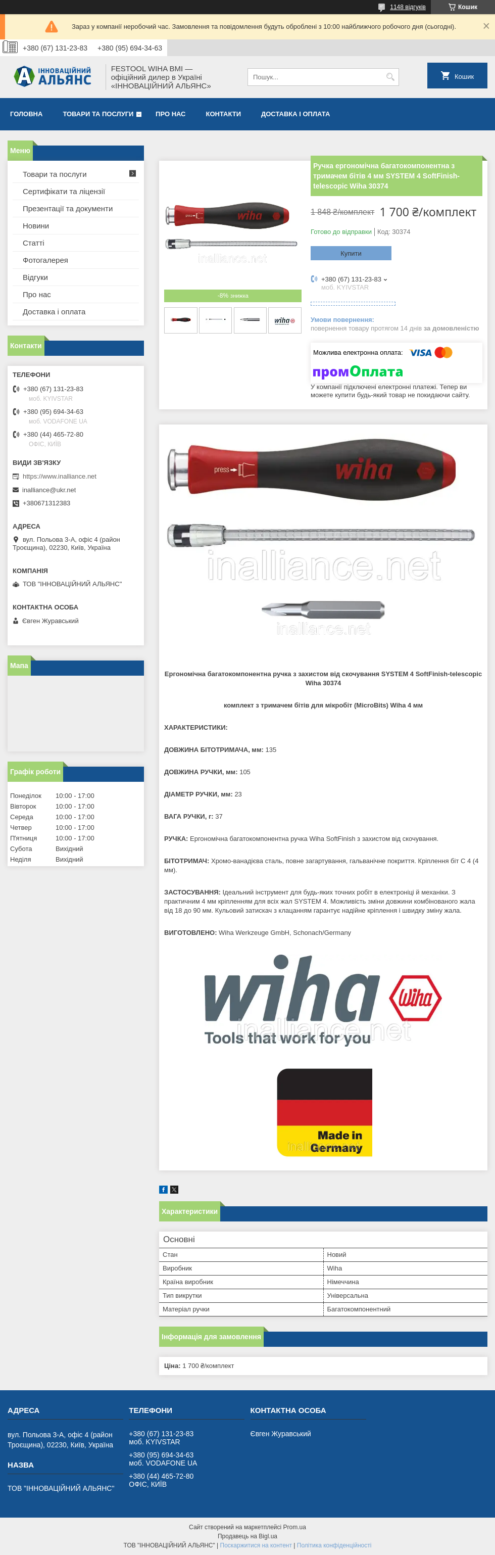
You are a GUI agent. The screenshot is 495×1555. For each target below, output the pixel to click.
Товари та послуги (98, 114)
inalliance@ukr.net (49, 490)
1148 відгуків (408, 7)
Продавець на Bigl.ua (247, 1536)
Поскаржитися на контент (256, 1545)
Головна (26, 114)
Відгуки (35, 277)
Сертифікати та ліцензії (64, 191)
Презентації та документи (68, 208)
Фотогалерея (45, 260)
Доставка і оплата (295, 114)
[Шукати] (390, 77)
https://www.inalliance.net (59, 476)
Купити (351, 253)
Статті (33, 243)
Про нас (170, 114)
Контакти (223, 114)
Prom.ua (294, 1527)
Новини (36, 225)
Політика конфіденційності (334, 1545)
